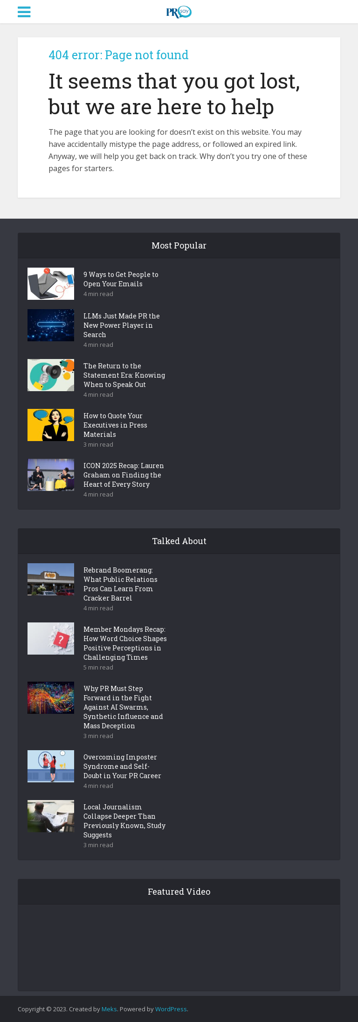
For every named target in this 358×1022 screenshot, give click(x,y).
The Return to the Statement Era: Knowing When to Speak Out (124, 375)
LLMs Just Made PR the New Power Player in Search (121, 325)
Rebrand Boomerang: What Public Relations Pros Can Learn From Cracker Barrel (120, 584)
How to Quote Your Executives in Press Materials (115, 425)
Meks (109, 1009)
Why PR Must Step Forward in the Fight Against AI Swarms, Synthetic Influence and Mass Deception (123, 707)
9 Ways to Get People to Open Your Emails (120, 279)
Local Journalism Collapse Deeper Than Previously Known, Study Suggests (124, 820)
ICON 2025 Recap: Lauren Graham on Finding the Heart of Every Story (123, 475)
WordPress (171, 1009)
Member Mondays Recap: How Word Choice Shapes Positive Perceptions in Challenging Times (125, 643)
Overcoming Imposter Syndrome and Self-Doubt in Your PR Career (122, 766)
